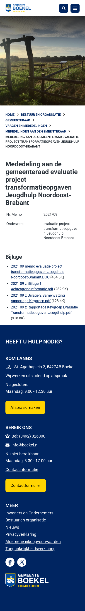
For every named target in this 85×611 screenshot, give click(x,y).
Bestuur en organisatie (25, 520)
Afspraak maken (25, 407)
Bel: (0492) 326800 (28, 436)
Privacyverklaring (20, 534)
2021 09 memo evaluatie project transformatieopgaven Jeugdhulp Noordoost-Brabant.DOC (37, 271)
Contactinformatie (21, 469)
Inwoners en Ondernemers (29, 513)
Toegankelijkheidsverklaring (30, 548)
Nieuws (12, 527)
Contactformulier (25, 485)
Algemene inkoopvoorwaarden (33, 541)
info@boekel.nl (25, 445)
